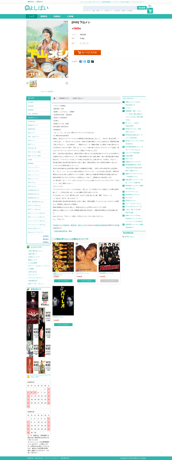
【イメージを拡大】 (47, 91)
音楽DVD (66, 225)
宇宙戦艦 (129, 10)
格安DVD (40, 2)
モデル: (74, 34)
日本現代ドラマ (64, 98)
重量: (73, 38)
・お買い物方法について (35, 251)
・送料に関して (32, 254)
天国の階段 (129, 156)
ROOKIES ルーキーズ (133, 194)
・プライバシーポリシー (35, 278)
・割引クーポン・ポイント (35, 284)
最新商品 (46, 239)
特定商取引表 (65, 458)
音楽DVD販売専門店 (60, 231)
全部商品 (46, 236)
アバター (128, 108)
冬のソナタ (129, 159)
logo (37, 8)
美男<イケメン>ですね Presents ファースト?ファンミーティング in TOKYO (134, 218)
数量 (73, 43)
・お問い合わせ (32, 272)
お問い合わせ (39, 458)
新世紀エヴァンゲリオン (133, 162)
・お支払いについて (33, 257)
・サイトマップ (32, 275)
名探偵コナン (109, 10)
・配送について (32, 260)
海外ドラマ (81, 225)
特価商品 (46, 242)
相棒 (93, 10)
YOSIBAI (134, 458)
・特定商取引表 (32, 281)
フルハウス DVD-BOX (133, 153)
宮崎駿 (123, 10)
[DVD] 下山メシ (78, 98)
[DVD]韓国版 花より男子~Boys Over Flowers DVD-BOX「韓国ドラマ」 (134, 168)
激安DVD (31, 2)
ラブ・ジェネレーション (133, 203)
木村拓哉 (117, 10)
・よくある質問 (32, 263)
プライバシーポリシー (52, 458)
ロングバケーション (132, 191)
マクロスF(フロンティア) (134, 206)
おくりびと (129, 197)
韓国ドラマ (99, 10)
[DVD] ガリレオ (130, 200)
